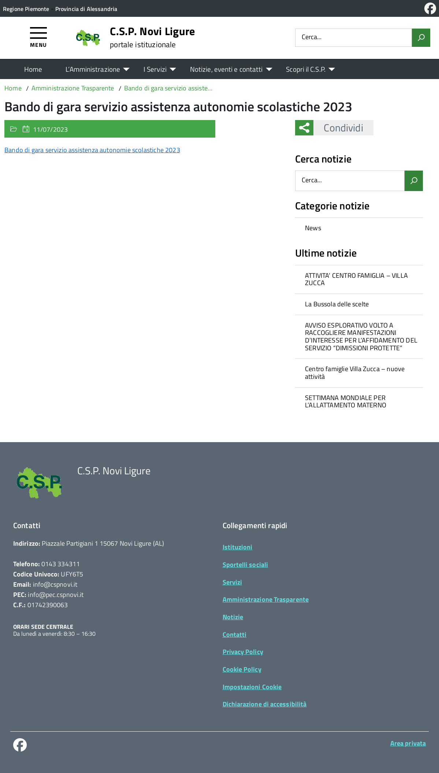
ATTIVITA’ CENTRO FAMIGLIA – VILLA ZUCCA (356, 279)
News (313, 228)
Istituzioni (238, 547)
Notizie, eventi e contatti (226, 69)
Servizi (232, 582)
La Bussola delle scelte (337, 304)
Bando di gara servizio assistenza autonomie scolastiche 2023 (92, 150)
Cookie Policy (242, 669)
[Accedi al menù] (38, 36)
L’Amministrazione (93, 69)
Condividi (338, 127)
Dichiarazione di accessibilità (265, 704)
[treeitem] (359, 228)
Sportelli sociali (245, 565)
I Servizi (155, 69)
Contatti (235, 634)
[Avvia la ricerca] (421, 38)
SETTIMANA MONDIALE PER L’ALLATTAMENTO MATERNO (345, 401)
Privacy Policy (243, 652)
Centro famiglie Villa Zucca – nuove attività (355, 372)
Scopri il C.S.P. (305, 69)
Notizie (233, 617)
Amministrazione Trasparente (266, 599)
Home (33, 69)
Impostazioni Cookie (252, 687)
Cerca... (311, 37)
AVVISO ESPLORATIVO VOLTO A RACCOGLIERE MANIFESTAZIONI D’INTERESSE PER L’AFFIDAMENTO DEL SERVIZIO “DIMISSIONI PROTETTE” (361, 336)
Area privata (408, 743)
